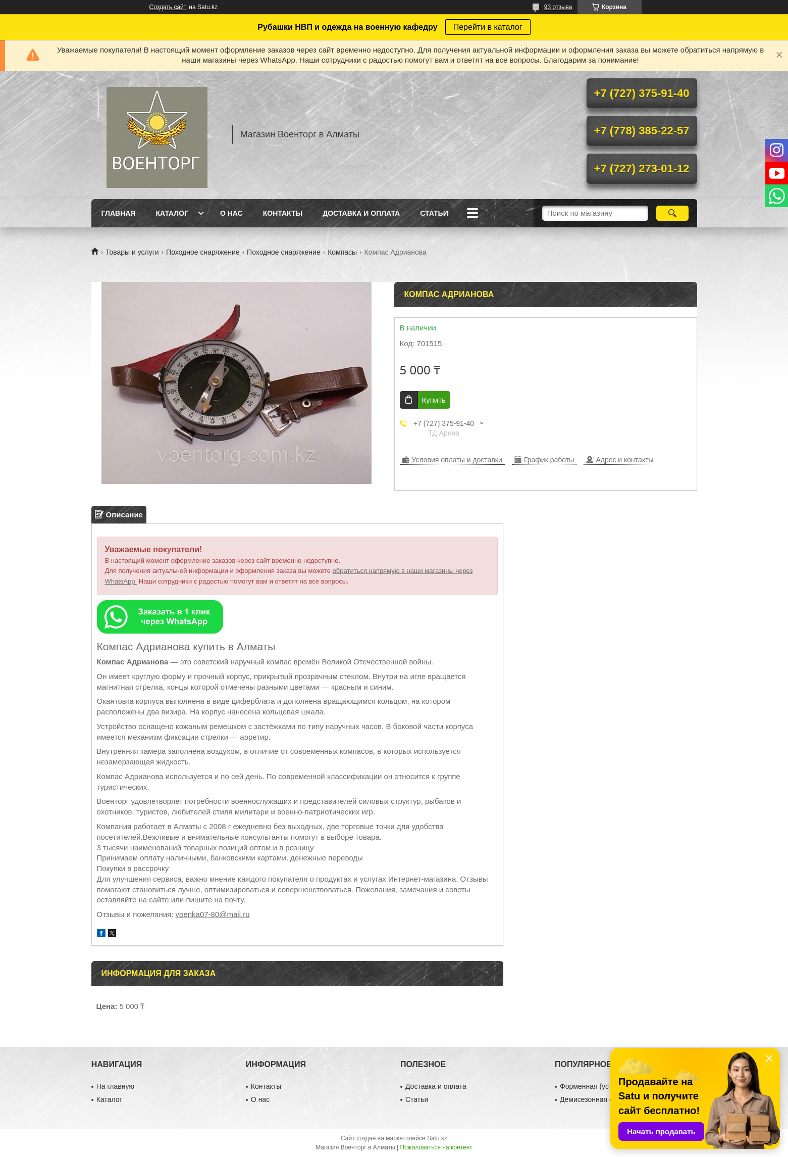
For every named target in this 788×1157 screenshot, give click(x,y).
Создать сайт (168, 7)
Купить (434, 400)
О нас (231, 213)
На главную (115, 1086)
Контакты (282, 213)
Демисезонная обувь (594, 1099)
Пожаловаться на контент (436, 1147)
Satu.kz (437, 1138)
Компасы (342, 252)
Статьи (434, 213)
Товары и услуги (132, 252)
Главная (118, 213)
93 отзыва (558, 7)
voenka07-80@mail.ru (213, 914)
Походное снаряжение (203, 252)
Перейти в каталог (487, 27)
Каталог (171, 213)
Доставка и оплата (361, 213)
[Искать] (672, 213)
